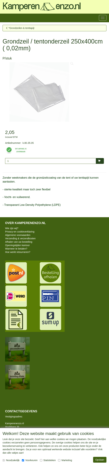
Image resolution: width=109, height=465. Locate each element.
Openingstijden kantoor (17, 245)
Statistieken (48, 460)
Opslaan (99, 459)
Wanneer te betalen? (16, 248)
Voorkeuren (30, 460)
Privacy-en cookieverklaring (19, 231)
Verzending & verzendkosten (20, 238)
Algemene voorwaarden (17, 235)
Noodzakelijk (11, 460)
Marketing (65, 460)
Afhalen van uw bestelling (18, 241)
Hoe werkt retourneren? (17, 252)
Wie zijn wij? (11, 228)
